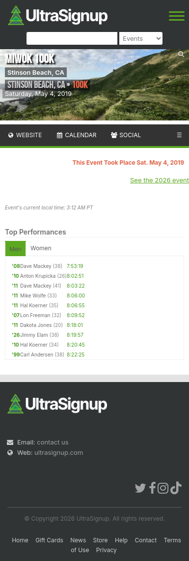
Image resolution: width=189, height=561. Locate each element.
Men (15, 249)
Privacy (106, 550)
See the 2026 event (159, 180)
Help (121, 540)
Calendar (76, 135)
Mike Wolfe (33, 295)
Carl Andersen (37, 354)
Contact (146, 540)
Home (20, 540)
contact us (52, 442)
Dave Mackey (36, 266)
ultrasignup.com (58, 452)
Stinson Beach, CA (35, 72)
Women (41, 248)
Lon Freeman (35, 315)
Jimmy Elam (34, 335)
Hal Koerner (34, 305)
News (78, 540)
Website (24, 135)
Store (100, 540)
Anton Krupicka (37, 276)
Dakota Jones (36, 325)
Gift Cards (49, 540)
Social (125, 135)
